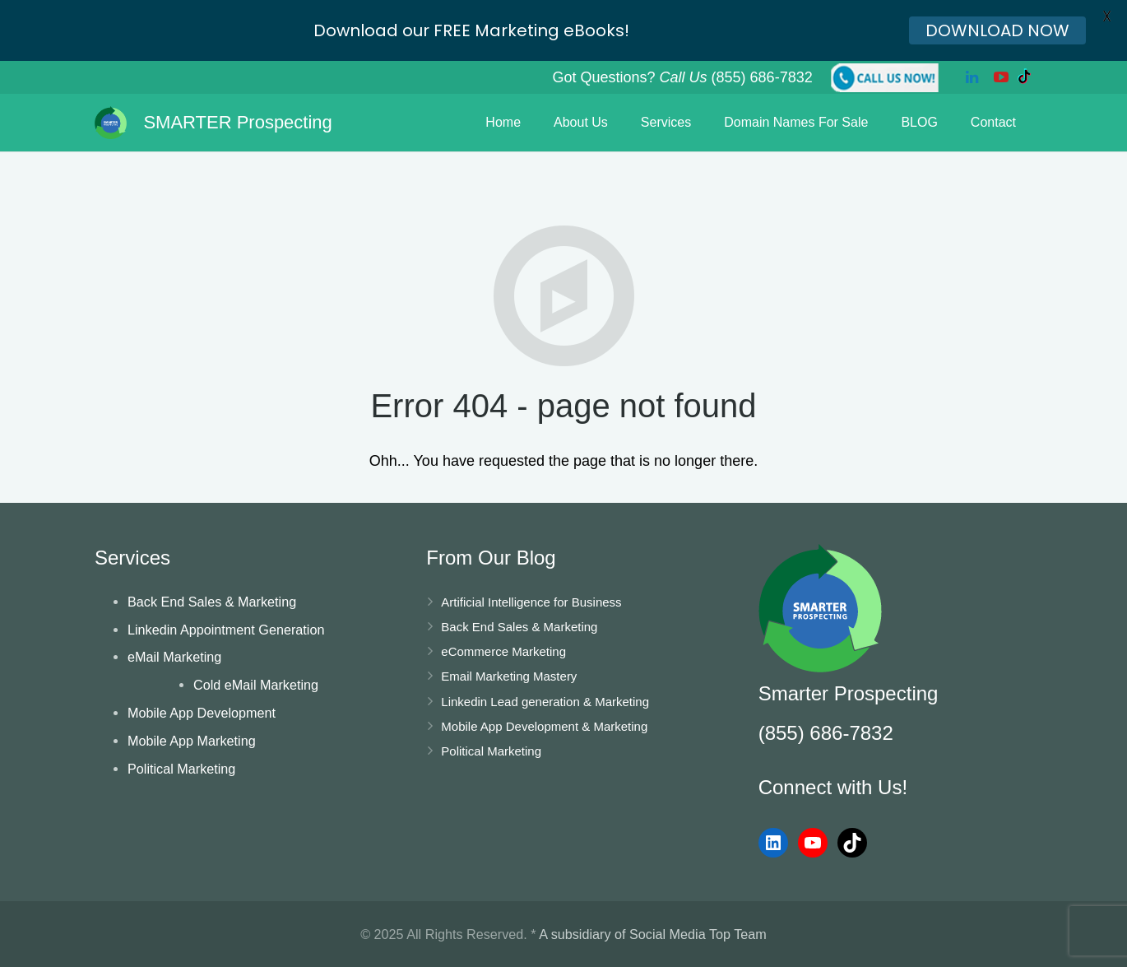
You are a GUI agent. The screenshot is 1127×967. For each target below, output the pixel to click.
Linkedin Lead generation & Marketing (545, 702)
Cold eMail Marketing (255, 684)
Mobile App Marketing (192, 740)
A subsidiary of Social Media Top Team (653, 934)
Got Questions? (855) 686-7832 (682, 77)
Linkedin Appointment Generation (226, 629)
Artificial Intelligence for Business (531, 602)
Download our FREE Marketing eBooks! (471, 30)
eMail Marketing (174, 656)
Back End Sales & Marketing (212, 601)
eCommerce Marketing (503, 651)
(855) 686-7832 (825, 733)
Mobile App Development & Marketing (544, 726)
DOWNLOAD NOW (997, 30)
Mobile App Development (202, 712)
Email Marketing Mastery (509, 676)
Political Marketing (181, 768)
